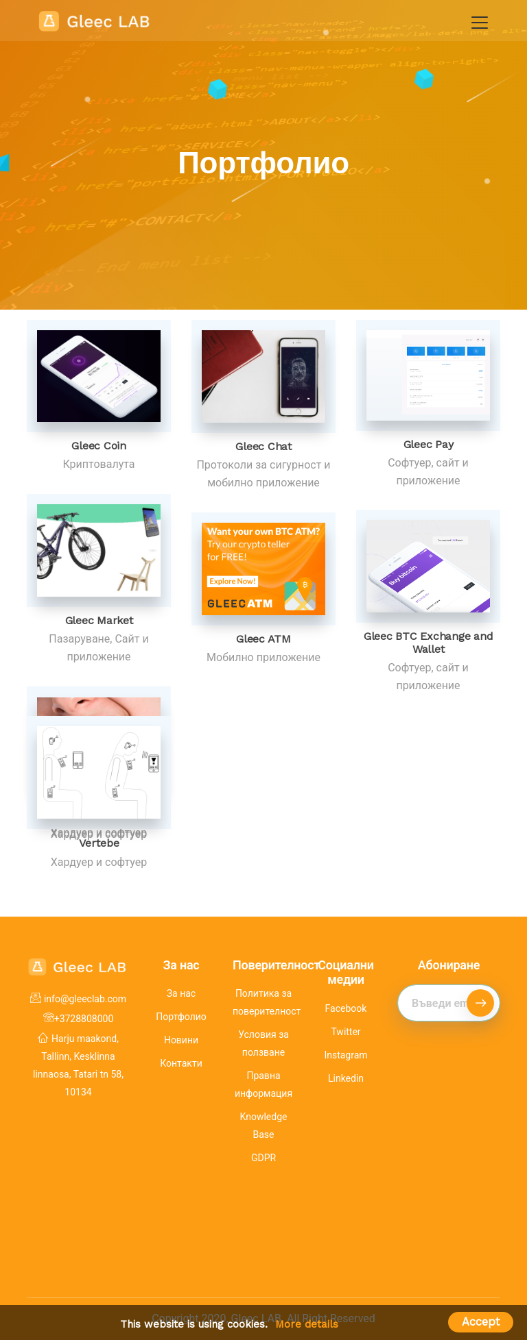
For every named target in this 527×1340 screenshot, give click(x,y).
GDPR (263, 1157)
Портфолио (181, 1016)
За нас (181, 993)
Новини (181, 1039)
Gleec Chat (263, 446)
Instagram (345, 1055)
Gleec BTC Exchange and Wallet (428, 643)
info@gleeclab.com (85, 998)
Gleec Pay (428, 444)
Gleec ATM (263, 638)
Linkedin (346, 1078)
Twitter (345, 1031)
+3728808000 (84, 1018)
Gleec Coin (98, 445)
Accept (481, 1321)
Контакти (181, 1063)
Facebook (346, 1008)
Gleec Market (99, 620)
